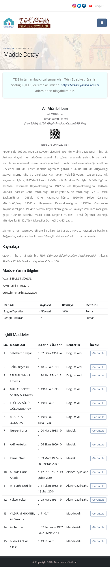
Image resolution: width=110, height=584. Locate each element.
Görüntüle (98, 353)
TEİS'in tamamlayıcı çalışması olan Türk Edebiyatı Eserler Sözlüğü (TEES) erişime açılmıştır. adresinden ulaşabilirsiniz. (55, 85)
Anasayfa (8, 48)
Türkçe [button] (96, 6)
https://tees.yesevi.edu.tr (80, 85)
